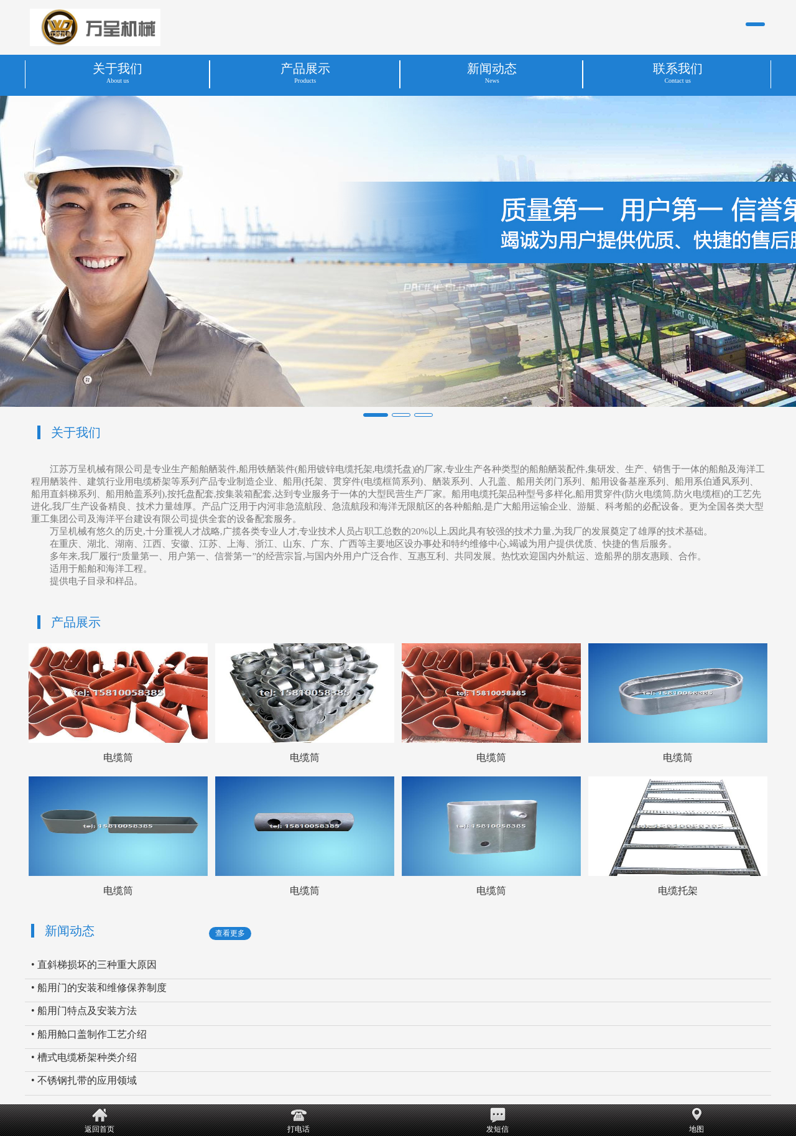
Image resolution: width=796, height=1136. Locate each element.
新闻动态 (70, 931)
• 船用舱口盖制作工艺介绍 (89, 1034)
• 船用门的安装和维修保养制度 (99, 987)
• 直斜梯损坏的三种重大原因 (94, 964)
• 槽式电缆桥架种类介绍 (84, 1057)
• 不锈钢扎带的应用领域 (84, 1080)
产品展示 (76, 622)
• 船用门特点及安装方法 (84, 1010)
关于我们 (76, 432)
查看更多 (230, 933)
